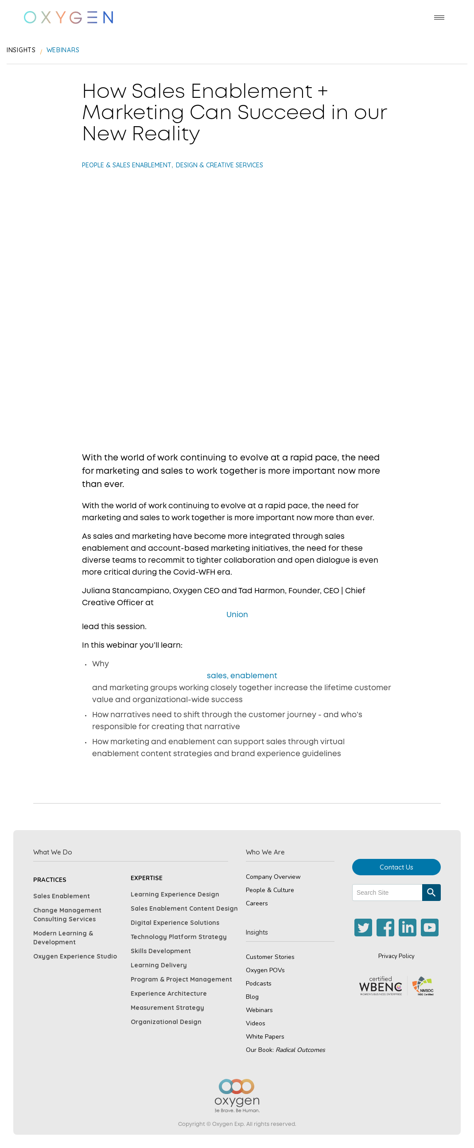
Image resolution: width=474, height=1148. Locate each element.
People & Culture (270, 890)
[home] (68, 17)
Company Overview (273, 877)
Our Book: (285, 1050)
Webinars (259, 1010)
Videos (255, 1023)
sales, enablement (242, 676)
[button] (439, 17)
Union (237, 615)
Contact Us (396, 867)
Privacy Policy (396, 956)
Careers (257, 903)
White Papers (265, 1036)
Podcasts (259, 983)
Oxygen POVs (265, 970)
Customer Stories (270, 957)
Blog (252, 997)
